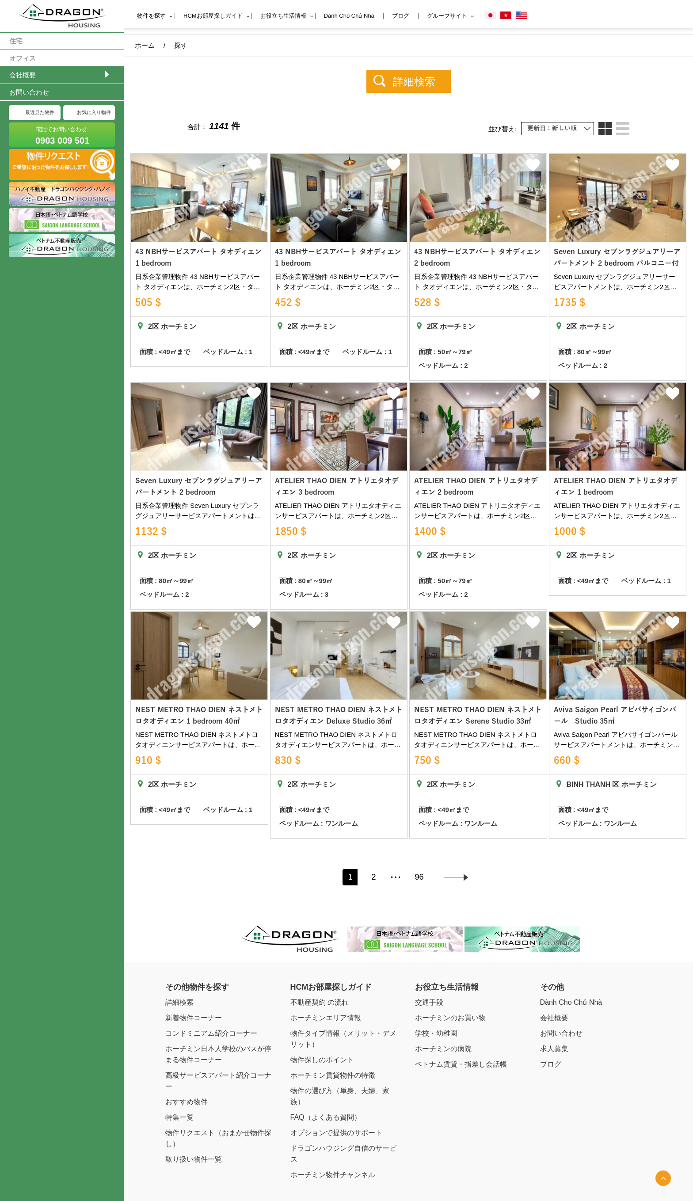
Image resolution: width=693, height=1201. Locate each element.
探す (180, 45)
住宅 (16, 41)
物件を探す (151, 15)
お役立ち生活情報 (283, 15)
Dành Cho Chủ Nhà (349, 15)
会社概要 (22, 75)
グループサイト (447, 15)
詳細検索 (414, 82)
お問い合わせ (29, 92)
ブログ (400, 15)
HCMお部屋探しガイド (213, 15)
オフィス (22, 58)
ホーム (145, 45)
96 (419, 851)
